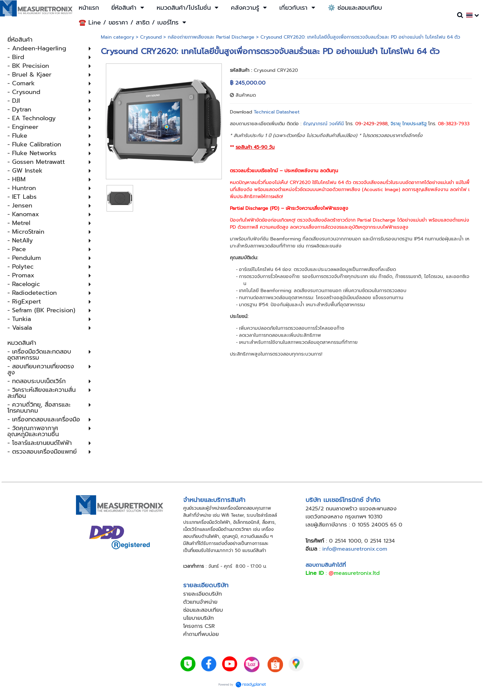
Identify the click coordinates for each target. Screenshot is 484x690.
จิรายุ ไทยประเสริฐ (409, 123)
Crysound (151, 37)
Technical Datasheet (276, 112)
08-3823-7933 (454, 123)
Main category (117, 37)
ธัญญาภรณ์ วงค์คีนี (323, 123)
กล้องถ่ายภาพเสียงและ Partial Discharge (211, 37)
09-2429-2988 (371, 123)
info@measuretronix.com (354, 549)
